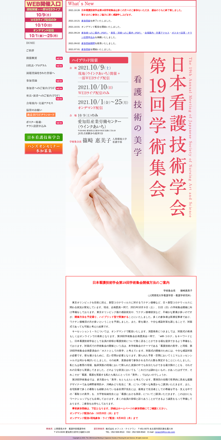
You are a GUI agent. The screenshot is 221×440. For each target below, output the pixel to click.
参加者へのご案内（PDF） (94, 32)
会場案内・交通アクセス (157, 32)
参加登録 (85, 20)
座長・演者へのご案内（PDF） (126, 32)
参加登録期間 (88, 43)
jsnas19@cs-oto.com (165, 432)
